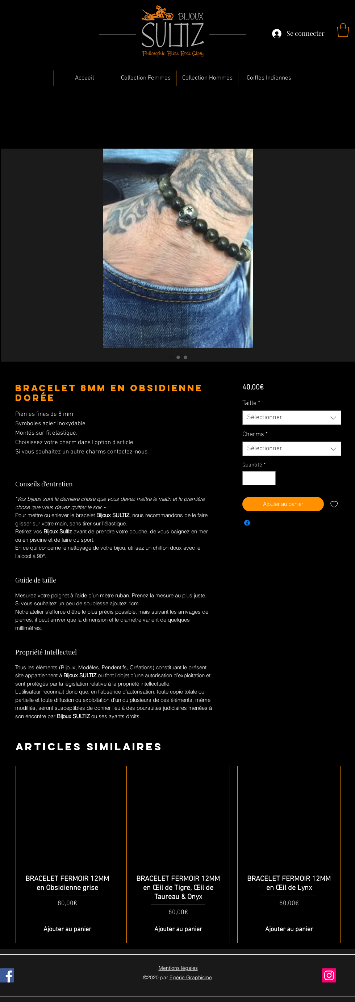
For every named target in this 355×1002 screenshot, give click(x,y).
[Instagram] (329, 975)
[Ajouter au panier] (67, 929)
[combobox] (291, 417)
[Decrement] (248, 478)
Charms (255, 434)
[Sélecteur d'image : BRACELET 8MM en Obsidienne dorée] (171, 357)
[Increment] (270, 478)
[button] (343, 30)
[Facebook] (7, 975)
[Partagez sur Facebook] (247, 523)
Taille (251, 403)
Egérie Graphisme (191, 977)
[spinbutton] (259, 478)
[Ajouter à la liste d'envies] (334, 504)
